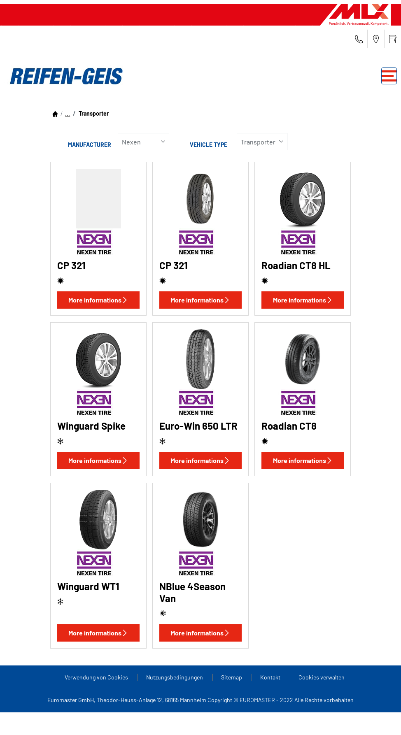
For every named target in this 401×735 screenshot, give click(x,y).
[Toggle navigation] (389, 75)
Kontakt (271, 677)
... (67, 113)
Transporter (93, 113)
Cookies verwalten (321, 677)
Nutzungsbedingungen (175, 677)
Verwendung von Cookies (97, 677)
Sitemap (232, 677)
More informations (98, 300)
